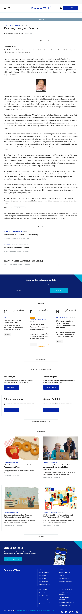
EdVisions (9, 215)
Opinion (56, 15)
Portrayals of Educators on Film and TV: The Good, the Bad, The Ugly (58, 516)
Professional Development (13, 231)
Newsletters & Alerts (44, 596)
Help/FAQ (61, 575)
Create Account (13, 559)
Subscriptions (43, 593)
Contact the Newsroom (65, 581)
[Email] (31, 290)
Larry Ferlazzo (47, 525)
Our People (42, 578)
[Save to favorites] (41, 40)
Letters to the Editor (64, 572)
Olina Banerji (7, 475)
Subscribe (71, 8)
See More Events (41, 359)
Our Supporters (43, 581)
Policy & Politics (20, 15)
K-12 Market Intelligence (66, 602)
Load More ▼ (41, 536)
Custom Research (64, 605)
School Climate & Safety (38, 319)
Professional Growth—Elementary (21, 234)
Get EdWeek (43, 589)
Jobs (62, 15)
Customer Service (64, 578)
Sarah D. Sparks (47, 477)
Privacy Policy (52, 610)
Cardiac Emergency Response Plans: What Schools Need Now (39, 327)
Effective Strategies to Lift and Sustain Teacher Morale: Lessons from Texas (65, 324)
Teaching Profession (12, 25)
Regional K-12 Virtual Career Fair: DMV (12, 321)
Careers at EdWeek (44, 584)
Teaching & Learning (35, 15)
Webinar (32, 321)
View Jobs (11, 387)
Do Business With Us (65, 589)
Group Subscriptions (45, 599)
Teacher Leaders (19, 207)
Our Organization (44, 572)
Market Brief (71, 15)
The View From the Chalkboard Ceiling (23, 261)
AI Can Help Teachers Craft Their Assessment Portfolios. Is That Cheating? (57, 467)
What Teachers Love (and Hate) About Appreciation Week (19, 466)
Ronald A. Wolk (10, 33)
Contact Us (62, 569)
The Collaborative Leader (16, 247)
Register (7, 334)
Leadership (9, 15)
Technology (48, 15)
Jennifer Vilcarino (9, 525)
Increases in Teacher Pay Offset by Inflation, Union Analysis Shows (18, 516)
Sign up (59, 290)
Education (7, 244)
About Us (42, 569)
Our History (42, 575)
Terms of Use (44, 610)
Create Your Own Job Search (41, 421)
